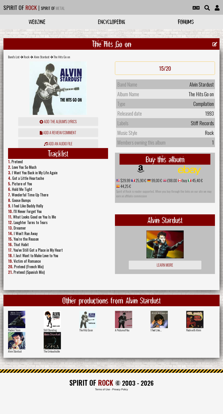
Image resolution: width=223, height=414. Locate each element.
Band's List (14, 56)
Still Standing (50, 330)
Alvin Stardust (41, 56)
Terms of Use (102, 389)
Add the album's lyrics (58, 121)
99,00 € (156, 180)
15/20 (165, 68)
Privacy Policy (120, 389)
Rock (26, 56)
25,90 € (140, 180)
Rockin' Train (14, 330)
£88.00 (172, 180)
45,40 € (197, 180)
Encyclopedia (111, 22)
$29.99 (125, 180)
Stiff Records (202, 123)
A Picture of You (122, 330)
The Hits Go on (86, 330)
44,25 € (125, 186)
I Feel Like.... (156, 330)
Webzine (37, 22)
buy (184, 180)
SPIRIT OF (20, 7)
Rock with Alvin (193, 330)
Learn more (165, 265)
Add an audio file (58, 143)
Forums (186, 22)
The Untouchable (52, 351)
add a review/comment (58, 132)
